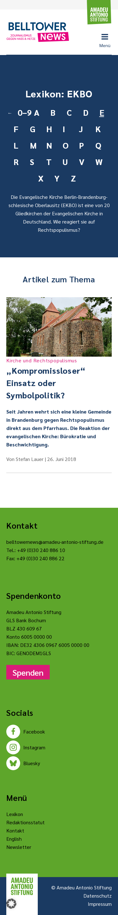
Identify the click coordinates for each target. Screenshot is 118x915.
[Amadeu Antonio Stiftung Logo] (22, 886)
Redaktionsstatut (25, 822)
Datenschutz (97, 895)
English (14, 838)
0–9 (23, 112)
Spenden (28, 672)
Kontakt (15, 830)
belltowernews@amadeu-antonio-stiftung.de (55, 541)
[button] (11, 903)
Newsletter (18, 847)
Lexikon (14, 814)
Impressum (100, 903)
